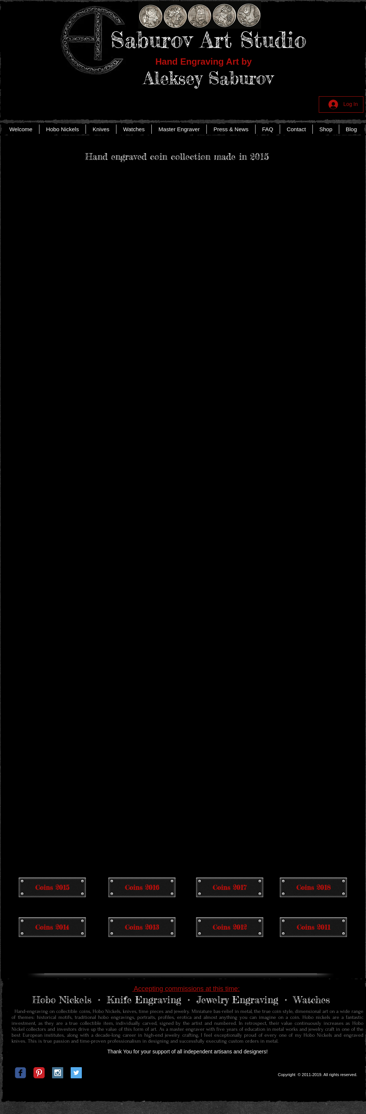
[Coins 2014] (52, 927)
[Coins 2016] (142, 887)
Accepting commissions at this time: (186, 988)
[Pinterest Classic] (39, 1072)
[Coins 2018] (313, 887)
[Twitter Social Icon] (76, 1072)
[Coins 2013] (142, 927)
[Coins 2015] (52, 887)
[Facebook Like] (181, 1074)
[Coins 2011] (313, 927)
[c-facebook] (20, 1072)
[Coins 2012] (229, 927)
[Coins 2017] (229, 887)
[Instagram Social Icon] (57, 1072)
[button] (48, 224)
